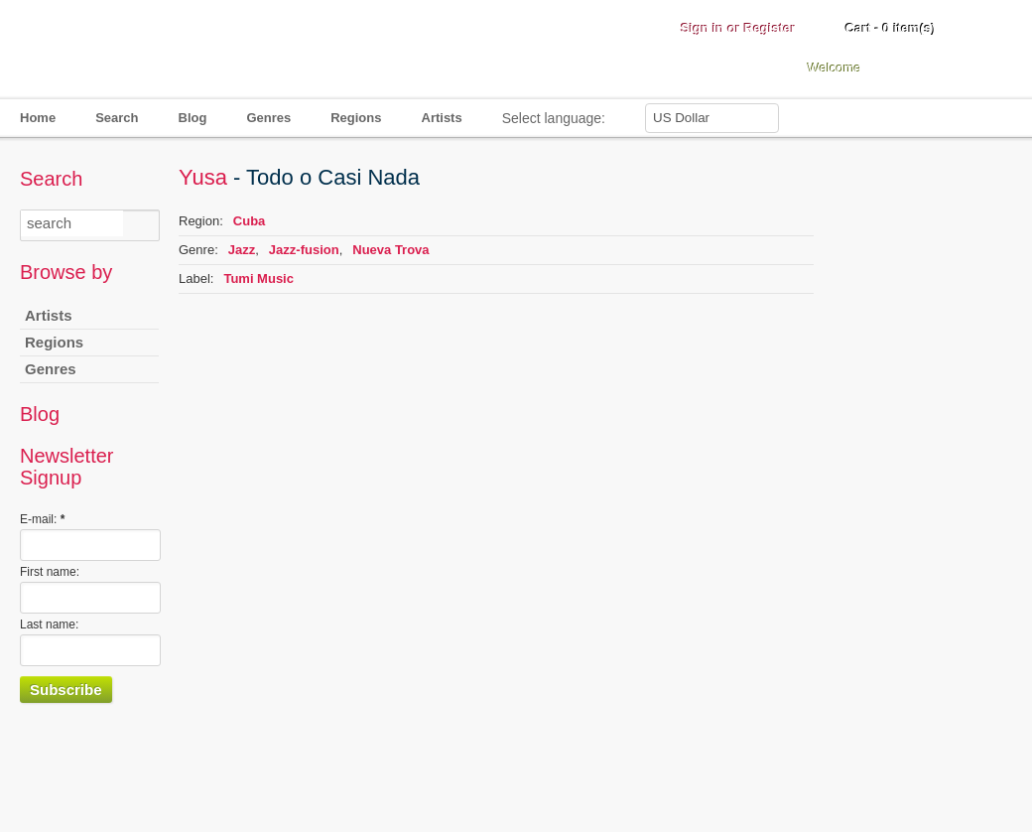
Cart (890, 28)
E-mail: (42, 519)
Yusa (203, 177)
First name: (49, 572)
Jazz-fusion (304, 249)
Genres (268, 117)
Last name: (49, 624)
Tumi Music (258, 278)
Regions (355, 117)
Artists (442, 117)
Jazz (241, 249)
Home (38, 117)
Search (116, 117)
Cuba (249, 220)
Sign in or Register (738, 28)
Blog (193, 117)
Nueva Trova (390, 249)
